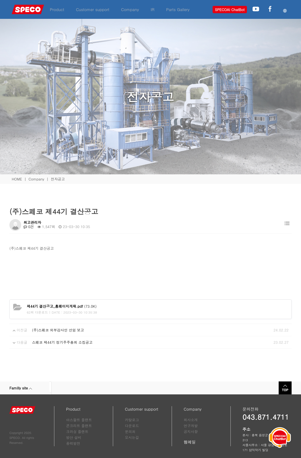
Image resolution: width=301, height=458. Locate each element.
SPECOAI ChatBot (230, 9)
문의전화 (250, 409)
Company (130, 9)
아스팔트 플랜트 (79, 419)
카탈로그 (132, 419)
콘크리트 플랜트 (79, 425)
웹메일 (190, 442)
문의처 (130, 431)
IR (152, 9)
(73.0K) (62, 306)
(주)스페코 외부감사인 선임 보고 (58, 329)
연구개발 (191, 425)
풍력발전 (73, 443)
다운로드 (132, 425)
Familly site (20, 387)
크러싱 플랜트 (77, 431)
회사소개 (191, 419)
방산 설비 (73, 437)
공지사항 (191, 431)
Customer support (92, 9)
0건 (29, 226)
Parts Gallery (178, 9)
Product (57, 9)
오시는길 (132, 437)
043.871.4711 (265, 416)
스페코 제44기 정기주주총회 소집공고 (62, 342)
